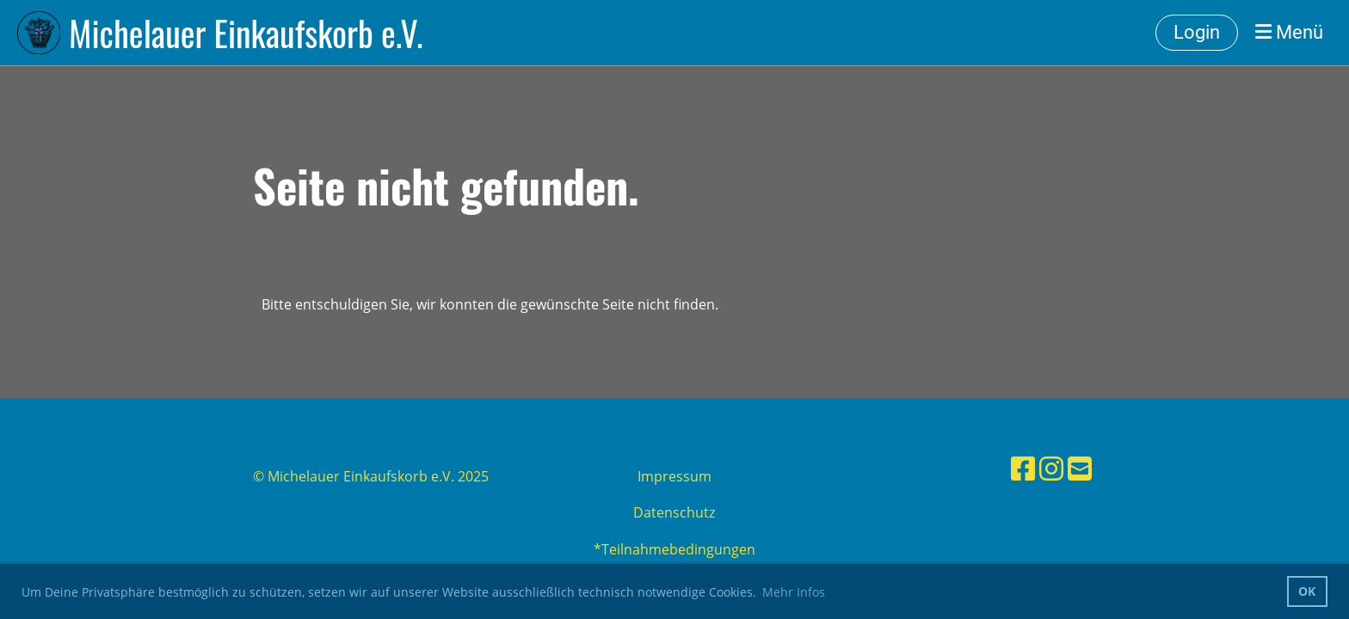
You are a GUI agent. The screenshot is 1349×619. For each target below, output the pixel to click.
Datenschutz (674, 512)
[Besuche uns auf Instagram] (1051, 468)
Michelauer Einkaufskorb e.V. (245, 33)
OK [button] (1306, 591)
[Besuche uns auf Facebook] (1023, 468)
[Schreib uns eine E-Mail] (1080, 468)
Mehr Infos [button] (793, 592)
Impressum (674, 476)
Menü (1289, 32)
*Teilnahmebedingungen (674, 549)
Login (1196, 32)
